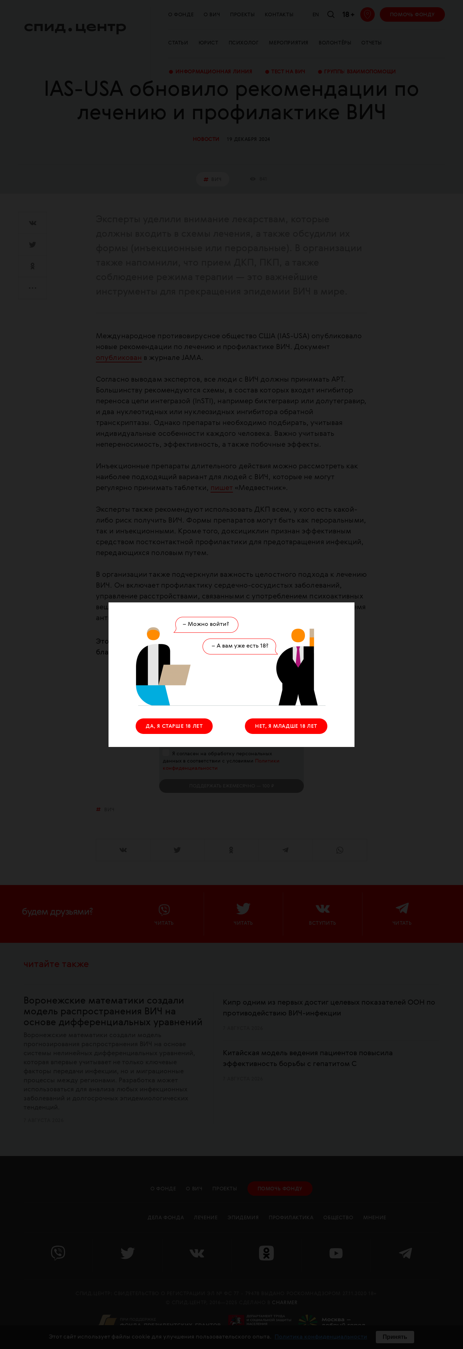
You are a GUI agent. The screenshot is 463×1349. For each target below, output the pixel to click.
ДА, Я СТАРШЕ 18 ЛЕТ (174, 726)
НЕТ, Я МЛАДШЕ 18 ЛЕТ (286, 726)
